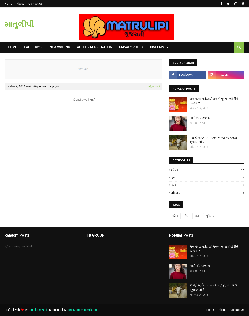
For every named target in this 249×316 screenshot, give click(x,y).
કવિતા (207, 170)
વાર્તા (207, 185)
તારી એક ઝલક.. (201, 118)
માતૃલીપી (19, 24)
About (20, 3)
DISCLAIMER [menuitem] (159, 47)
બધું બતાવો (154, 86)
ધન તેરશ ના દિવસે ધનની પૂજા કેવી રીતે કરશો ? (214, 101)
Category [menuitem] (32, 47)
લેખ (207, 177)
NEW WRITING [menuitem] (60, 47)
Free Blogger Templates (82, 309)
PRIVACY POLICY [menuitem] (131, 47)
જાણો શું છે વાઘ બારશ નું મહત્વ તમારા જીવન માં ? (213, 140)
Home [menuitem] (12, 47)
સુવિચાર (207, 192)
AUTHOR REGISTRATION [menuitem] (94, 47)
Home (8, 3)
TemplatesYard (37, 309)
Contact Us (35, 3)
